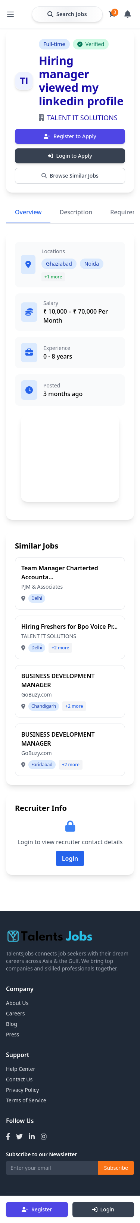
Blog (11, 1023)
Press (12, 1034)
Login (103, 1209)
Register (37, 1209)
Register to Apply (70, 136)
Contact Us (19, 1079)
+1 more (53, 277)
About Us (17, 1002)
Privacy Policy (22, 1089)
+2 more (60, 647)
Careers (15, 1013)
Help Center (20, 1068)
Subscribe (116, 1167)
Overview (28, 212)
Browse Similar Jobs (70, 175)
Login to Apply (70, 155)
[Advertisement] (70, 458)
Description (75, 212)
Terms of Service (26, 1100)
